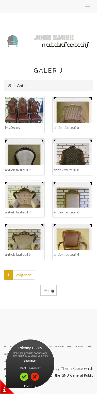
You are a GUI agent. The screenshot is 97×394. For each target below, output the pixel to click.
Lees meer (30, 360)
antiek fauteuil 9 (18, 170)
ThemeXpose (72, 368)
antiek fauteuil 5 (18, 254)
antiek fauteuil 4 (66, 254)
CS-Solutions (30, 392)
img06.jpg (12, 127)
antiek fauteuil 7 (18, 212)
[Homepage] (9, 85)
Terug (48, 290)
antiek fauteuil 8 (66, 170)
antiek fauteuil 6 (66, 212)
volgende (24, 274)
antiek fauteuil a (66, 127)
